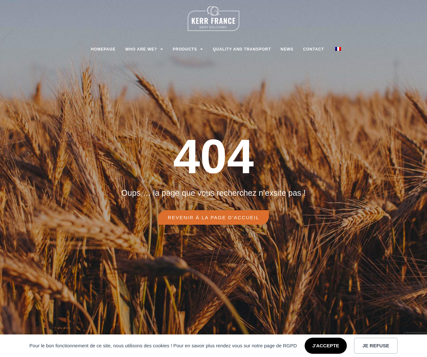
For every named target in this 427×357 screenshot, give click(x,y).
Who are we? (144, 49)
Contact (313, 49)
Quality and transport (242, 49)
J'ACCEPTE (325, 345)
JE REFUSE (375, 345)
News (286, 49)
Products (188, 49)
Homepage (103, 49)
